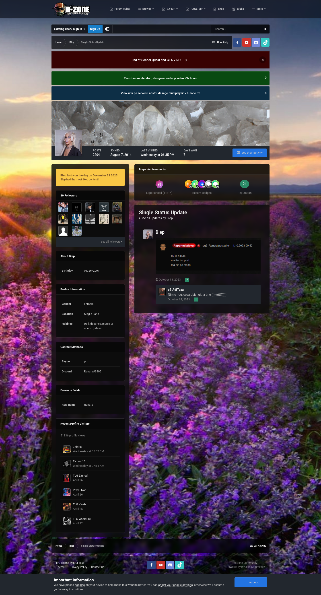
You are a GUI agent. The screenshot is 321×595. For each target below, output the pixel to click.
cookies (80, 585)
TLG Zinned (80, 475)
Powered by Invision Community (246, 566)
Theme (61, 567)
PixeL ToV (79, 490)
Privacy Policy (79, 567)
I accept (251, 582)
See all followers (111, 241)
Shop (240, 11)
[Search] (236, 29)
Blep (160, 232)
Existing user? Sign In (69, 29)
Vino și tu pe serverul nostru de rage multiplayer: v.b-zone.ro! (160, 93)
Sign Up (95, 29)
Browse (166, 11)
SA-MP (190, 11)
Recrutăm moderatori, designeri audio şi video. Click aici (160, 78)
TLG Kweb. (80, 504)
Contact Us (97, 567)
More (259, 11)
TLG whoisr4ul (82, 519)
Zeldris (77, 446)
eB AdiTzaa (176, 289)
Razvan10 (79, 461)
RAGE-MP (216, 11)
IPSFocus (78, 562)
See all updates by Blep (156, 218)
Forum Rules (141, 11)
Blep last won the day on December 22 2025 (88, 175)
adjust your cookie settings (175, 585)
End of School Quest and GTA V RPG (157, 60)
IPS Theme (62, 562)
